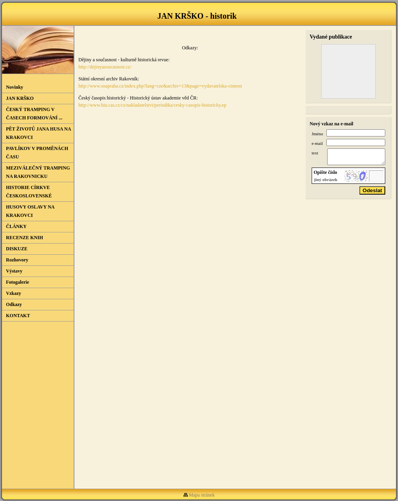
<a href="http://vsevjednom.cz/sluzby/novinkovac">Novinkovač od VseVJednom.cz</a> (38, 397)
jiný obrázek (326, 183)
